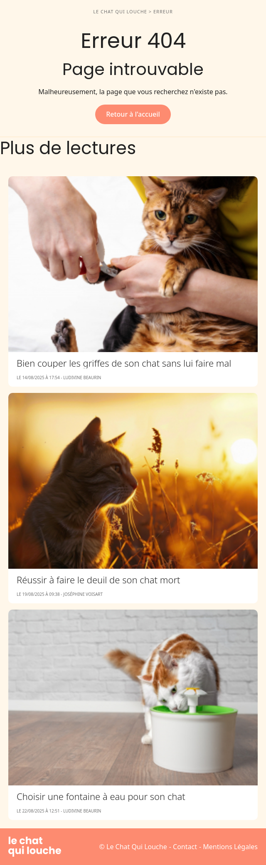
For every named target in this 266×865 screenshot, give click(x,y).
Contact (185, 846)
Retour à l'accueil (133, 114)
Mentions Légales (230, 846)
